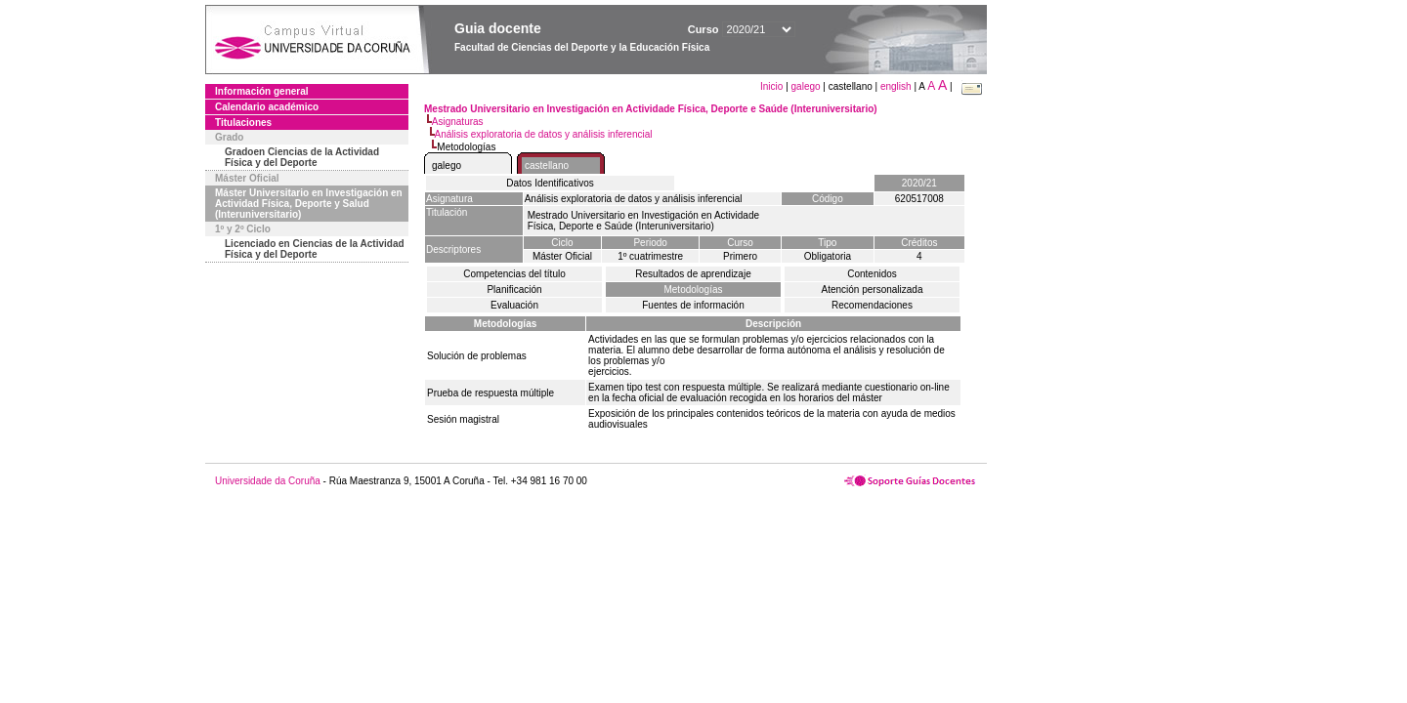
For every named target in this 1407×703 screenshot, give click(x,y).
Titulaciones (243, 122)
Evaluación (514, 305)
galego (806, 86)
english (896, 86)
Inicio (773, 86)
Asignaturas (458, 121)
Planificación (514, 289)
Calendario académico (267, 107)
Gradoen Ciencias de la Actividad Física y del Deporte (302, 157)
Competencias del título (514, 274)
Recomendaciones (872, 305)
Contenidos (872, 274)
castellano (547, 165)
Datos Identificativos (550, 183)
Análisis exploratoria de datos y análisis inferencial (544, 134)
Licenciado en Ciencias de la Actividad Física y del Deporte (315, 249)
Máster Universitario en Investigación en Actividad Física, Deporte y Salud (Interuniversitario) (309, 203)
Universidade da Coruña (267, 481)
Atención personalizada (872, 289)
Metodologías (692, 289)
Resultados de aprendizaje (692, 274)
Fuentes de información (693, 305)
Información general (262, 91)
